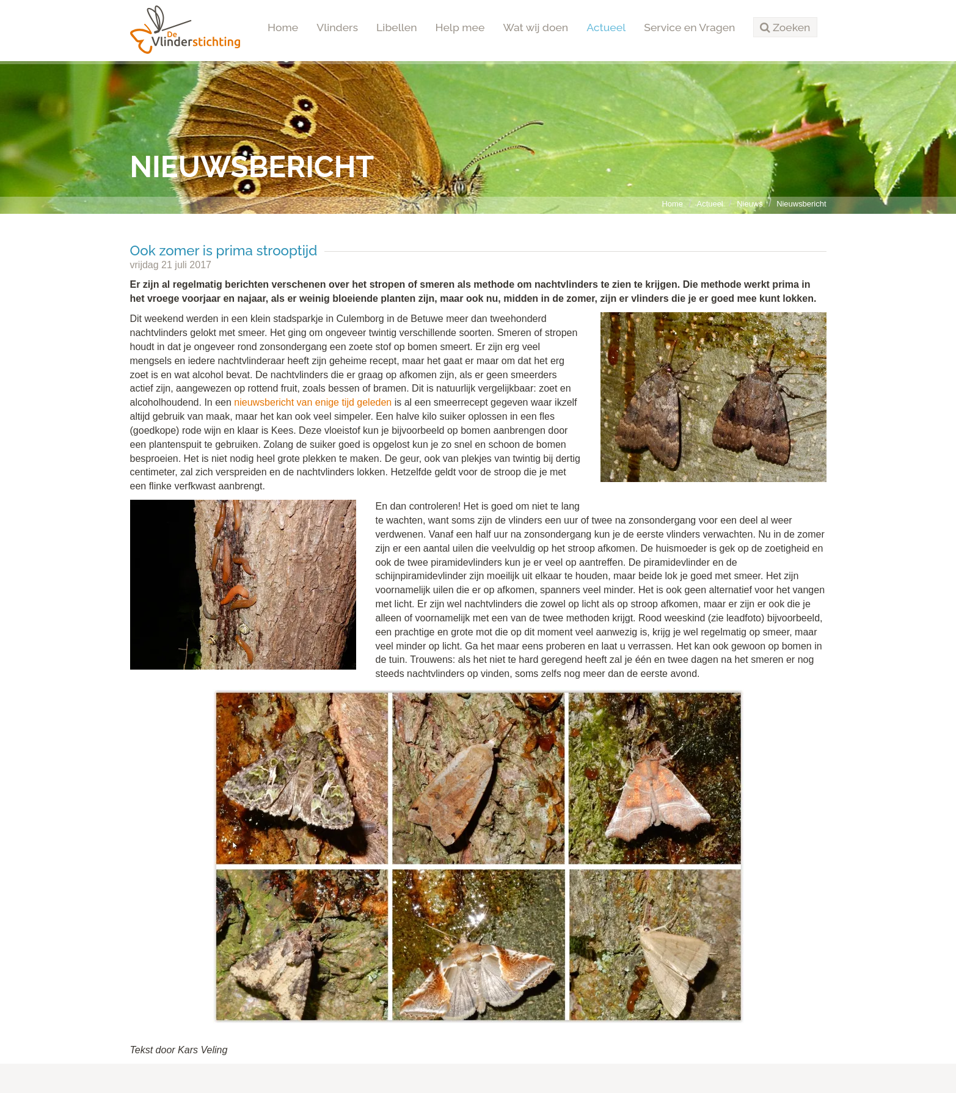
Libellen (396, 27)
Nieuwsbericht (801, 203)
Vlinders (337, 27)
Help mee (460, 27)
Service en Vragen (689, 27)
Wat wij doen (535, 27)
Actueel (606, 27)
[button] (785, 27)
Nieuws (749, 203)
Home (283, 27)
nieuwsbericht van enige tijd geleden (313, 402)
